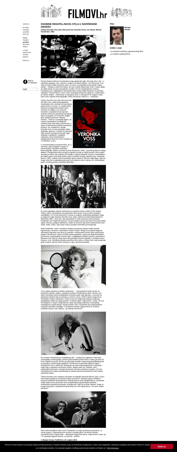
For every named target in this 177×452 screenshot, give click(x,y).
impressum (27, 52)
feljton (25, 46)
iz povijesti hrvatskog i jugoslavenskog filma (127, 51)
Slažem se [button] (162, 446)
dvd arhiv (26, 44)
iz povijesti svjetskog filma (120, 54)
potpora (25, 57)
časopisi (26, 40)
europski (26, 30)
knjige (25, 38)
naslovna (26, 24)
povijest (26, 42)
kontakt (25, 54)
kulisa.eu (26, 60)
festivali (26, 34)
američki (26, 32)
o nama (25, 50)
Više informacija (113, 448)
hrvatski (26, 27)
